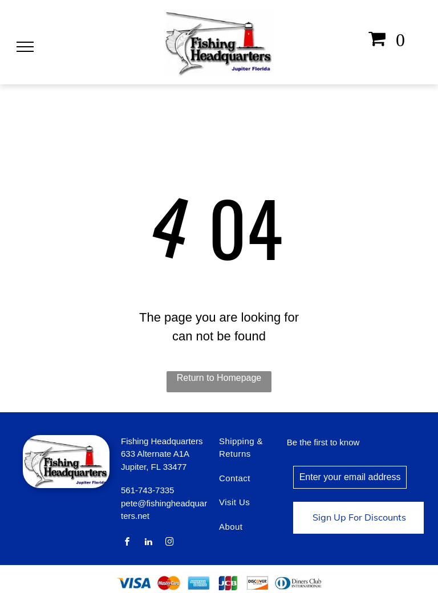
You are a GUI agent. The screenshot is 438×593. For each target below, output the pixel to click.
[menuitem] (256, 453)
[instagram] (170, 543)
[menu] (25, 47)
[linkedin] (148, 543)
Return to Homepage (219, 378)
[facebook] (127, 543)
